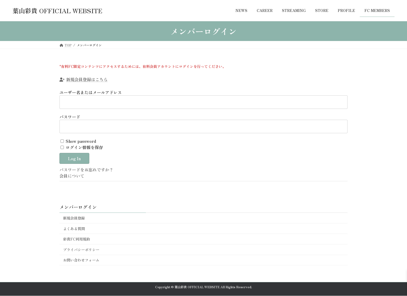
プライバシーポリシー (81, 249)
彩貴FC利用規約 (76, 239)
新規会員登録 (74, 218)
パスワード (69, 117)
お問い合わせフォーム (81, 260)
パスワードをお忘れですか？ (86, 169)
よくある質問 (74, 228)
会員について (71, 176)
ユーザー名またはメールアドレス (90, 92)
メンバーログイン (78, 206)
